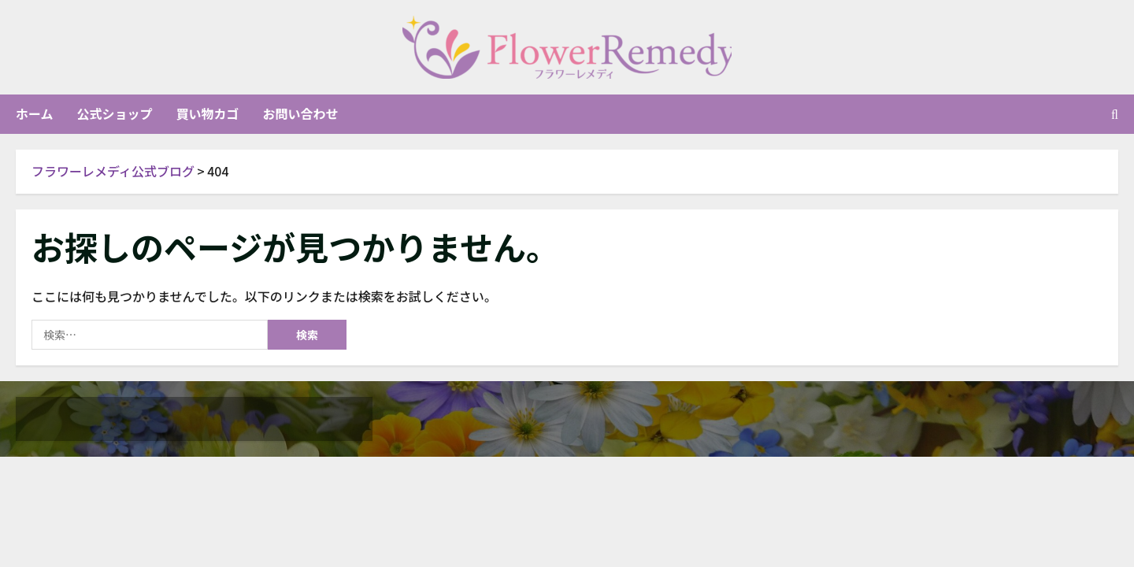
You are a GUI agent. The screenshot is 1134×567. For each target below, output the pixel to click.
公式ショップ (115, 114)
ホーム (35, 114)
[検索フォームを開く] (1114, 114)
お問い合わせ (301, 114)
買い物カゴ (207, 114)
